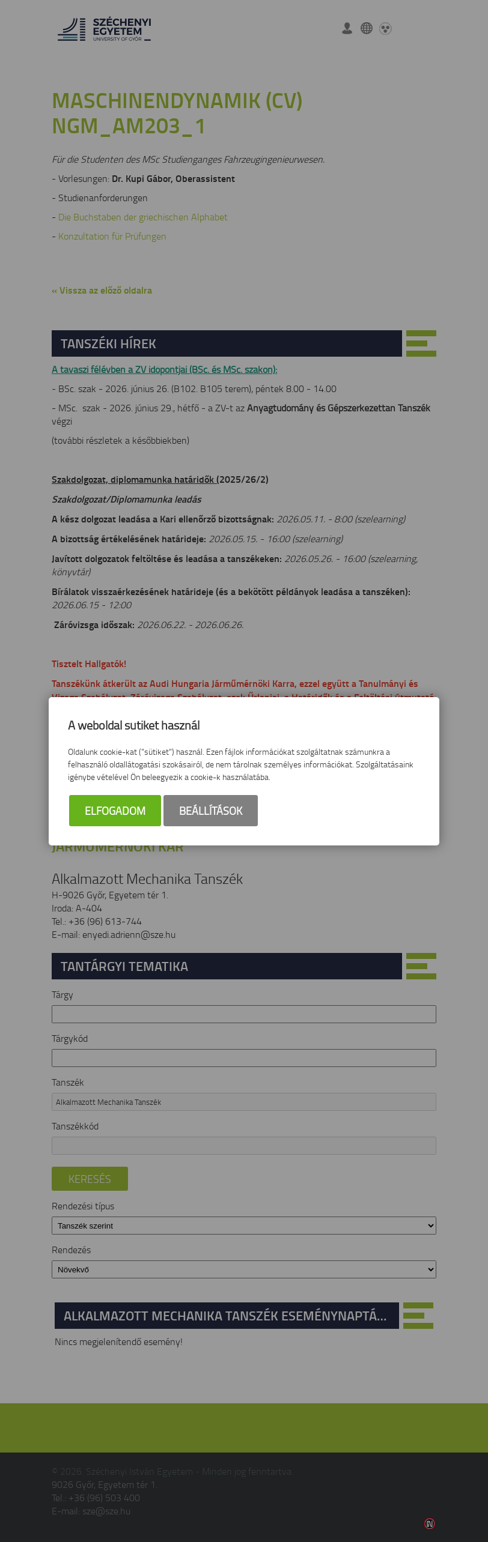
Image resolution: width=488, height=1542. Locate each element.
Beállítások (210, 810)
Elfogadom (115, 810)
